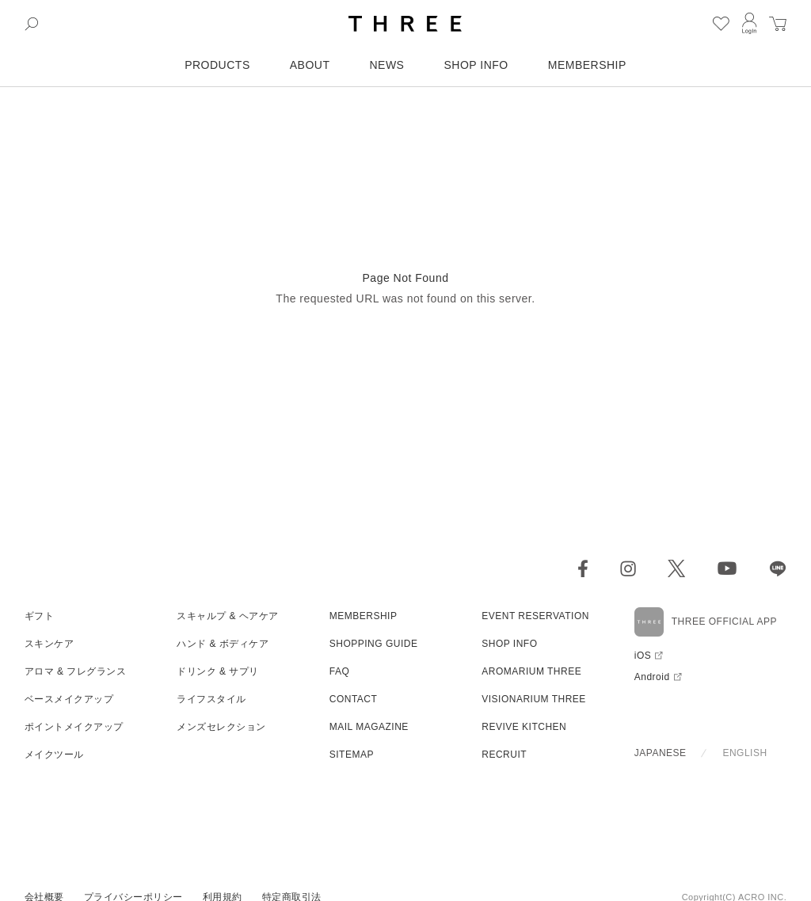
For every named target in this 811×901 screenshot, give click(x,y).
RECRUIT (504, 754)
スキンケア (49, 643)
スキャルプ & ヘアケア (228, 616)
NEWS (386, 65)
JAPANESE (660, 752)
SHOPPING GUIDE (373, 643)
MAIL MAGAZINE (369, 726)
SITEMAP (351, 754)
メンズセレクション (221, 726)
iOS (643, 655)
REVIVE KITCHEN (524, 726)
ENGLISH (744, 752)
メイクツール (54, 754)
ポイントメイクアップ (74, 726)
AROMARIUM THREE (531, 671)
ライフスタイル (211, 699)
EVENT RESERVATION (535, 616)
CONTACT (353, 699)
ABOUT (310, 65)
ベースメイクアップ (69, 699)
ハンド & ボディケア (222, 643)
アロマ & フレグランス (76, 671)
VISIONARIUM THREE (534, 699)
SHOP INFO (476, 65)
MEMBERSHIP (587, 65)
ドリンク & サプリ (218, 671)
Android (652, 676)
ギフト (40, 616)
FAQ (339, 671)
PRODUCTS (217, 65)
